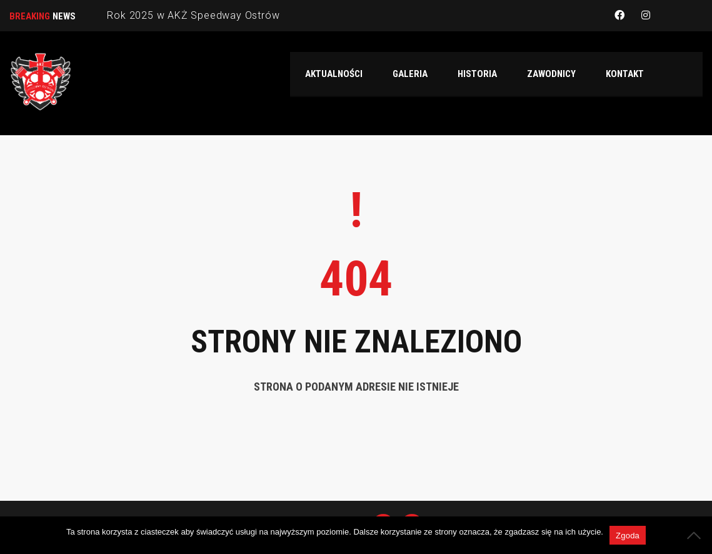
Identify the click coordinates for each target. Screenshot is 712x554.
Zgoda (627, 535)
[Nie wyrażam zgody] (696, 535)
